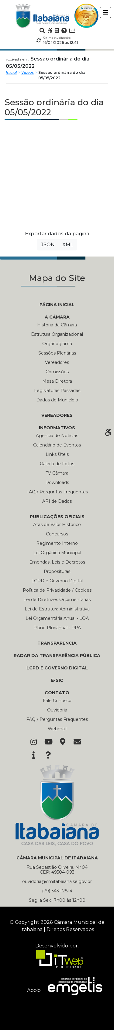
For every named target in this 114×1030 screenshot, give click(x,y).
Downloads (57, 482)
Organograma (57, 343)
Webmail (57, 728)
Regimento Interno (57, 543)
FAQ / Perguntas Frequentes (57, 492)
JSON (48, 244)
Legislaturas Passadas (57, 390)
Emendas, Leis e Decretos (57, 562)
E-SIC (57, 680)
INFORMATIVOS (57, 427)
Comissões (57, 371)
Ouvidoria (57, 710)
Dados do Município (57, 400)
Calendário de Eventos (57, 445)
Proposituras (57, 571)
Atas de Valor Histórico (57, 524)
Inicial (11, 72)
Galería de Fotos (57, 463)
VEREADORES (57, 415)
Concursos (57, 534)
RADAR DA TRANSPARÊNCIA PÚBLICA (57, 655)
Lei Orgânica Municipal (57, 552)
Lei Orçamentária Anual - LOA (57, 618)
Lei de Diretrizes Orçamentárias (57, 599)
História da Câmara (57, 325)
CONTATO (57, 692)
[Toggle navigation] (105, 12)
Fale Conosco (57, 700)
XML (67, 244)
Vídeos (27, 72)
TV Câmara (57, 473)
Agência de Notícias (57, 435)
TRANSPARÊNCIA (57, 643)
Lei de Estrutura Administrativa (57, 609)
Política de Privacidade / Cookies (57, 590)
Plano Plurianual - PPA (57, 627)
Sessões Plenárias (57, 353)
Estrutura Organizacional (57, 334)
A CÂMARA (57, 317)
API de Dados (57, 501)
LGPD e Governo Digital (57, 581)
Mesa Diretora (57, 381)
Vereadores (57, 362)
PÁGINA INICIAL (57, 304)
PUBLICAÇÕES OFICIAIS (57, 516)
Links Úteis (57, 454)
